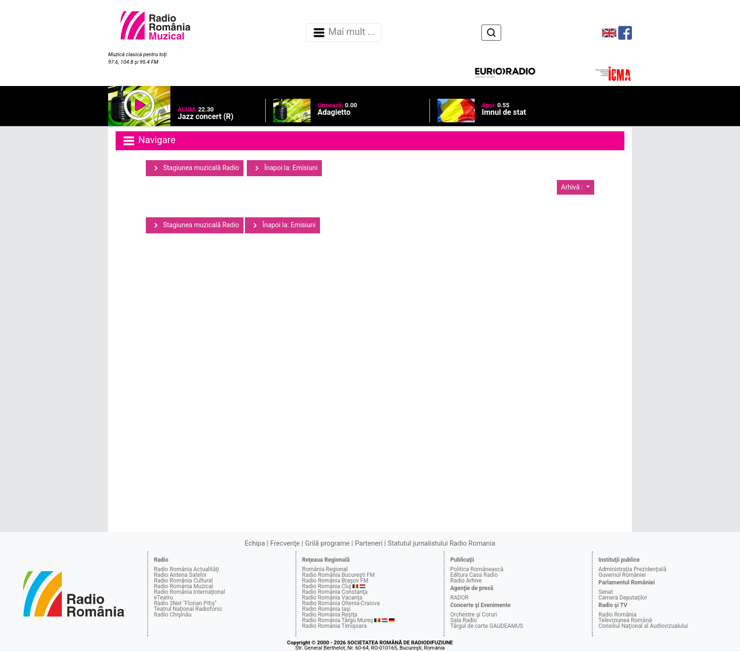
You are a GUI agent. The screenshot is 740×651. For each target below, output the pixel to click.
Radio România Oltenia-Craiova (341, 603)
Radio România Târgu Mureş (337, 620)
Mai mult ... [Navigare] (343, 33)
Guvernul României (622, 575)
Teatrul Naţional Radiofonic (188, 609)
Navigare (149, 141)
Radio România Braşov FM (335, 580)
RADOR (459, 597)
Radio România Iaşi (326, 609)
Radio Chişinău (173, 614)
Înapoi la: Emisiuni (284, 168)
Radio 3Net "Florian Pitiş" (185, 603)
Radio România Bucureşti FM (338, 575)
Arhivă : (573, 187)
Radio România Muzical (183, 586)
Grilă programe (327, 544)
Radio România (617, 614)
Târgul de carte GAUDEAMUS (486, 626)
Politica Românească (477, 569)
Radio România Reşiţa (329, 614)
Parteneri (368, 544)
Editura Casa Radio (474, 575)
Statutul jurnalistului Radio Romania (441, 544)
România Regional (325, 569)
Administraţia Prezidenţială (632, 569)
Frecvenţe (285, 544)
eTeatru (163, 597)
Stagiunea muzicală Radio (194, 168)
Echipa (255, 544)
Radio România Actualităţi (186, 569)
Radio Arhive (466, 580)
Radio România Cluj (326, 586)
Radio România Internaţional (189, 592)
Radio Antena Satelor (180, 575)
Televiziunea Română (625, 620)
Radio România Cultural (183, 580)
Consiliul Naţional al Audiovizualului (643, 626)
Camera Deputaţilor (622, 597)
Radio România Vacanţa (332, 597)
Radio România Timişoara (334, 626)
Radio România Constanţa (335, 592)
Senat (605, 592)
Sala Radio (463, 620)
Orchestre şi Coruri (473, 614)
